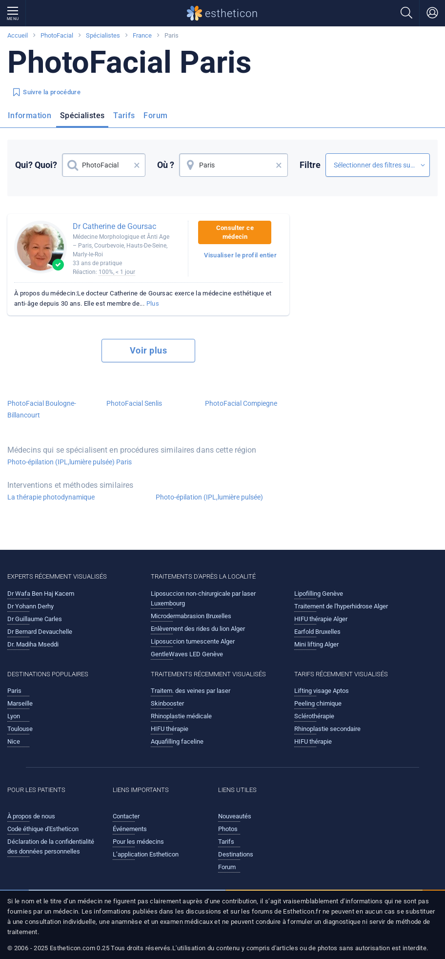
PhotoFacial (56, 35)
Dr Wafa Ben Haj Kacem (40, 593)
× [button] (137, 165)
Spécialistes (103, 35)
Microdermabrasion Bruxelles (191, 616)
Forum (155, 115)
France (142, 35)
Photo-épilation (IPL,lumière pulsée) (209, 497)
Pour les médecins (138, 841)
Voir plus (148, 350)
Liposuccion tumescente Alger (193, 641)
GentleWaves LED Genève (187, 654)
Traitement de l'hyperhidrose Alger (341, 606)
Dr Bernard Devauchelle (39, 631)
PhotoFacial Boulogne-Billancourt (41, 409)
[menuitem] (31, 118)
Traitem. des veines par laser (190, 690)
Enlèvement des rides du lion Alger (198, 628)
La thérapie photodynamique (51, 497)
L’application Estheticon (146, 854)
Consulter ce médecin (235, 232)
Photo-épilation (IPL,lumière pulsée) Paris (69, 462)
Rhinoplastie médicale (181, 716)
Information (29, 115)
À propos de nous (31, 816)
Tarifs (124, 115)
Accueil (17, 35)
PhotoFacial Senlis (134, 403)
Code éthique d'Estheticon (43, 829)
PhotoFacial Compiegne (241, 403)
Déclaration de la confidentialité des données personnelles (50, 846)
